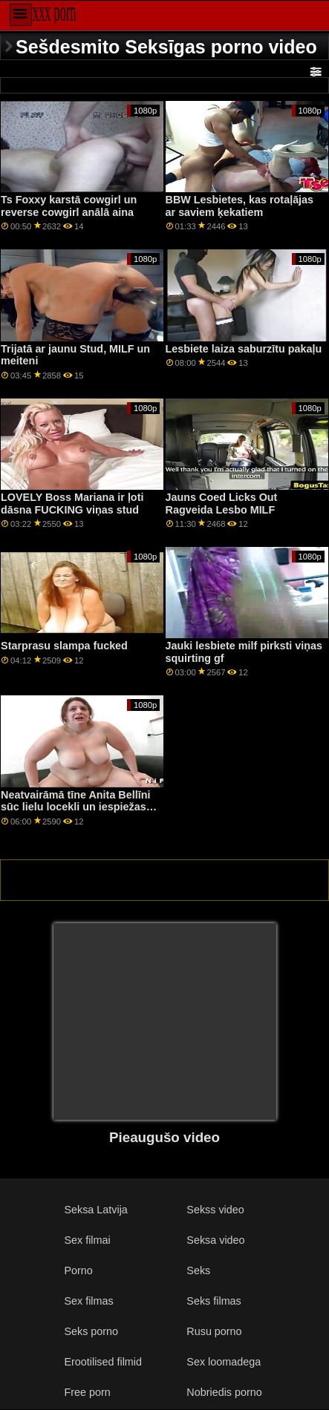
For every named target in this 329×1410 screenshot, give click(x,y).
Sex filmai (87, 1240)
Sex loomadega (223, 1362)
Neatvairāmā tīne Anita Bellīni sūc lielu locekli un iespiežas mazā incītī (75, 807)
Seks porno (91, 1331)
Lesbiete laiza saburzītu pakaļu (244, 349)
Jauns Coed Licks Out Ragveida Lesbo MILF (222, 503)
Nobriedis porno (223, 1392)
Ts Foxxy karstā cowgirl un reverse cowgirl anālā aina (69, 206)
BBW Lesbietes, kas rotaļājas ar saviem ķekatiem (240, 206)
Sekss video (215, 1210)
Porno (78, 1270)
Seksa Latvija (95, 1210)
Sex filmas (88, 1301)
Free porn (87, 1392)
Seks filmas (213, 1301)
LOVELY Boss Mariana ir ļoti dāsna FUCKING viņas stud (72, 503)
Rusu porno (213, 1331)
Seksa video (215, 1240)
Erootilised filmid (103, 1362)
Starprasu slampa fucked (64, 646)
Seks (198, 1270)
